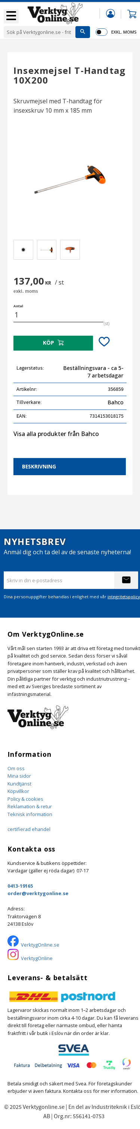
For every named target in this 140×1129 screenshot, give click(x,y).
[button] (11, 16)
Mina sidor (19, 775)
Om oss (16, 768)
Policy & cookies (25, 799)
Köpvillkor (18, 791)
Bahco (116, 402)
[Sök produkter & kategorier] (39, 32)
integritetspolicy (124, 596)
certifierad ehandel (28, 829)
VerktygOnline (37, 958)
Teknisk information (29, 814)
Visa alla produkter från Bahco (56, 434)
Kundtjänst (19, 783)
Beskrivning (39, 466)
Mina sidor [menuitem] (110, 13)
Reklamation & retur (29, 806)
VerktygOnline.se (40, 944)
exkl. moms (123, 32)
